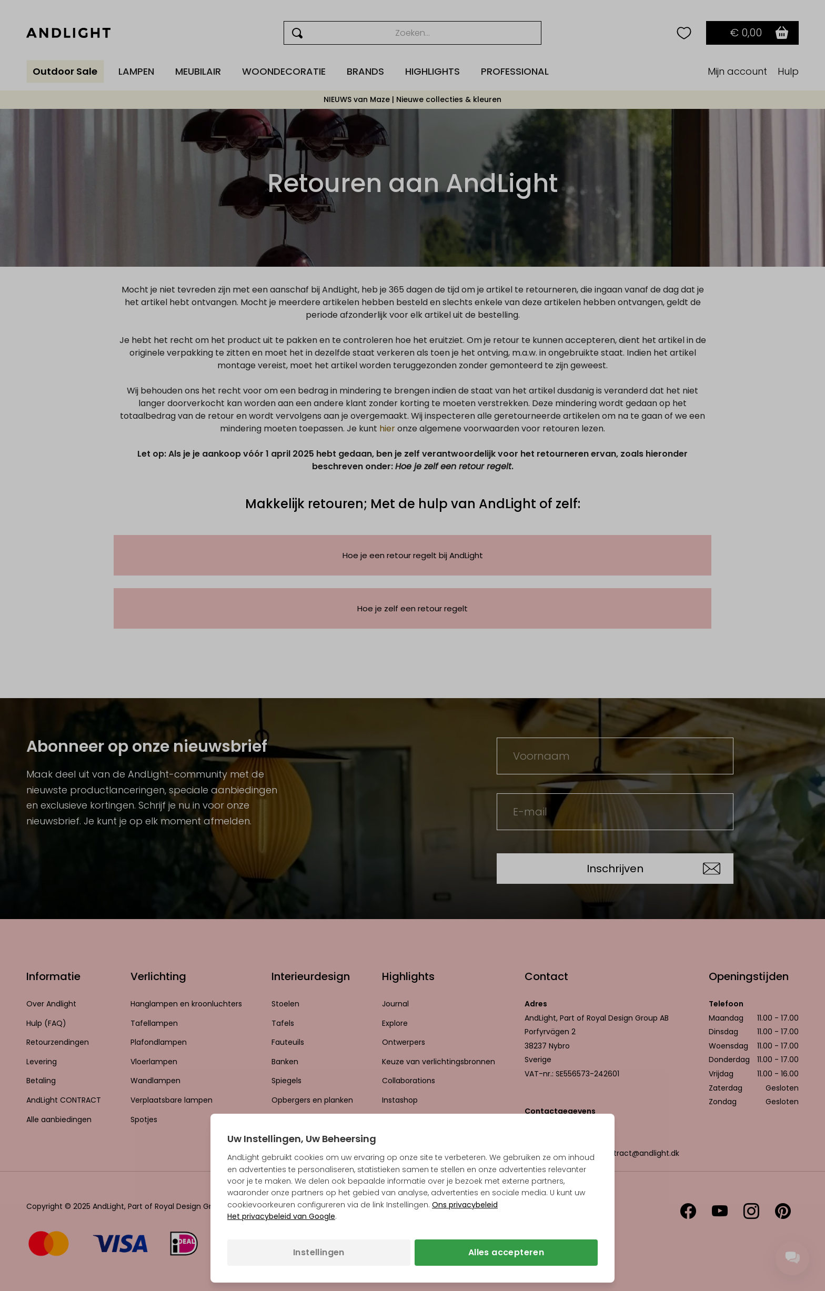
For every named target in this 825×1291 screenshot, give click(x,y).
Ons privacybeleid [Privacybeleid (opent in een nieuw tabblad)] (465, 1204)
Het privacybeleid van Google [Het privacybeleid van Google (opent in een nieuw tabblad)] (281, 1216)
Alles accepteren (506, 1252)
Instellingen (319, 1252)
